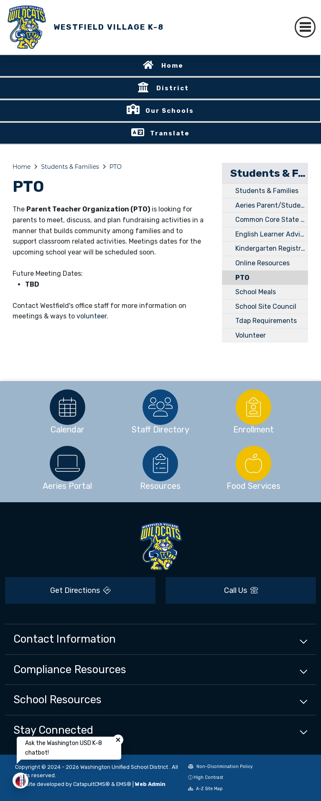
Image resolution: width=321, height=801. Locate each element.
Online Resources (262, 263)
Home (172, 65)
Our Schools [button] (169, 110)
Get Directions (80, 590)
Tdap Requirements (266, 321)
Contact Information (64, 639)
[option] (67, 407)
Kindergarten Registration (271, 248)
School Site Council (265, 306)
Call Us (241, 590)
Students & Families (70, 166)
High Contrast (208, 777)
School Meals (255, 292)
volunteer (91, 316)
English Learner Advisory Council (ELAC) (271, 234)
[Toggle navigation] (305, 27)
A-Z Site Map (205, 788)
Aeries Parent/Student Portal (271, 205)
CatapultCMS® (91, 784)
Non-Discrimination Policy (220, 766)
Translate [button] (170, 133)
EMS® (123, 784)
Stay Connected (53, 730)
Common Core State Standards (271, 220)
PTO (116, 166)
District (172, 88)
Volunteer (250, 335)
